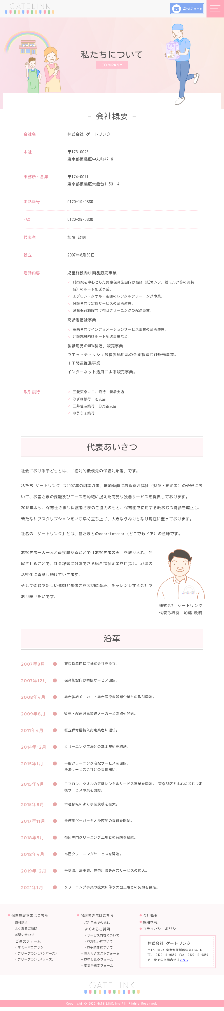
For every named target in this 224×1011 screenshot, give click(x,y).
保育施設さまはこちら (29, 915)
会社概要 (150, 915)
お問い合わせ (26, 936)
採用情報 (150, 922)
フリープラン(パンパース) (40, 956)
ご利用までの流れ (99, 923)
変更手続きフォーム (100, 969)
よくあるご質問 (28, 929)
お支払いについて (102, 943)
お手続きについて (102, 949)
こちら (184, 959)
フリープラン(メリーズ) (38, 963)
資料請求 (22, 923)
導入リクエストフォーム (104, 956)
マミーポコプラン (32, 949)
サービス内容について (106, 936)
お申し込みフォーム (100, 963)
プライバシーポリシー (161, 929)
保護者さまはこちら (97, 915)
